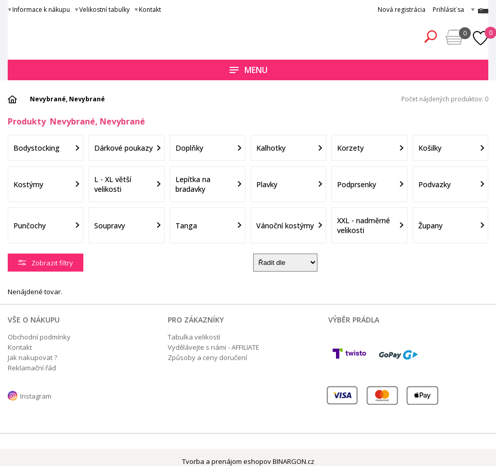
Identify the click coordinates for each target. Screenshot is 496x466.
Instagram (35, 396)
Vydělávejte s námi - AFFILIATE (213, 347)
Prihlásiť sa (448, 9)
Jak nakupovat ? (32, 357)
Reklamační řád (32, 367)
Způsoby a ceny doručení (207, 357)
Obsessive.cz (84, 35)
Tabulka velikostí (194, 337)
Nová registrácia (402, 9)
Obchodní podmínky (39, 337)
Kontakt (150, 9)
